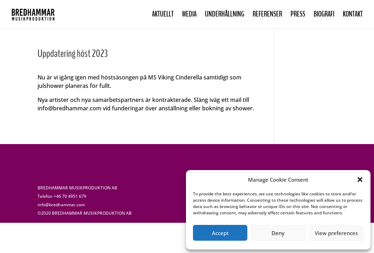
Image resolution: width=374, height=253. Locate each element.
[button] (359, 179)
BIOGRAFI (324, 15)
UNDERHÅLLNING (224, 15)
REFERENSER (267, 15)
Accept (220, 232)
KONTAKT (353, 15)
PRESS (297, 15)
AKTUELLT (163, 15)
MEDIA (189, 15)
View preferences (336, 232)
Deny (278, 232)
